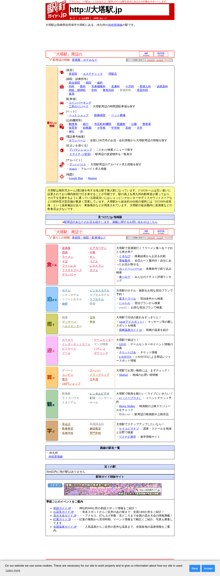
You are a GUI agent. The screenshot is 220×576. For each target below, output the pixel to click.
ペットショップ (79, 115)
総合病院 (74, 82)
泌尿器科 (162, 86)
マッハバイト (77, 164)
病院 (88, 82)
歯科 (100, 82)
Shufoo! (123, 374)
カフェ (94, 270)
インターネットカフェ (76, 344)
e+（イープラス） (130, 398)
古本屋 (94, 379)
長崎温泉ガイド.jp (130, 329)
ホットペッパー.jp (130, 268)
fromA (73, 168)
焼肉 (65, 252)
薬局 (71, 93)
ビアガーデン (98, 248)
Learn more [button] (13, 570)
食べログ (124, 276)
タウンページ (77, 140)
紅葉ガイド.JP (62, 519)
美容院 (73, 73)
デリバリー (69, 274)
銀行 (86, 124)
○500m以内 (150, 60)
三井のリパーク (79, 106)
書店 (65, 379)
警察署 (146, 124)
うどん (94, 261)
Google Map (76, 178)
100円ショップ (71, 383)
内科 (71, 86)
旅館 (65, 303)
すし (92, 256)
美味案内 (124, 260)
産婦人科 (145, 86)
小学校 (101, 127)
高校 (128, 127)
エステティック (93, 73)
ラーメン (67, 256)
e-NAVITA (125, 356)
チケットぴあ (127, 352)
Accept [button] (208, 568)
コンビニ (67, 374)
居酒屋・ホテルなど (84, 59)
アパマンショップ (80, 149)
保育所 (73, 127)
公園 (134, 124)
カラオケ (67, 339)
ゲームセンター (104, 339)
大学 (139, 127)
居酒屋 (66, 248)
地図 (146, 53)
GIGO (122, 344)
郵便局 (73, 124)
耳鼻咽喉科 (98, 86)
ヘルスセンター (72, 326)
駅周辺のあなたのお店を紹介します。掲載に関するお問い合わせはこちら (111, 222)
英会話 (66, 424)
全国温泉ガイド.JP (65, 526)
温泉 (92, 317)
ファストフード (72, 270)
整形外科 (108, 90)
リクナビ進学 (127, 436)
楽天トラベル (127, 298)
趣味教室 (95, 428)
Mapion (92, 178)
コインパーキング (80, 102)
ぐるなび (124, 256)
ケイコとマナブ (129, 428)
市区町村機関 (102, 124)
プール (66, 353)
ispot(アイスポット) (131, 321)
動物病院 (100, 115)
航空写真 (161, 53)
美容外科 (142, 90)
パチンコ (99, 348)
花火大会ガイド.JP (65, 515)
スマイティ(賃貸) (80, 154)
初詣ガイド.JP (62, 508)
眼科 (83, 86)
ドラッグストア (99, 374)
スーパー (95, 370)
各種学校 (67, 433)
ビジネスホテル (99, 290)
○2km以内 (159, 60)
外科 (94, 90)
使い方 (72, 18)
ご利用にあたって (100, 18)
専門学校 (95, 433)
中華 (92, 252)
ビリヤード (69, 348)
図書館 (121, 124)
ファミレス (69, 265)
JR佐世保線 (115, 24)
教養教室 (67, 428)
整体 (92, 321)
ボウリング (101, 353)
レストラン (97, 265)
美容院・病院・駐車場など (89, 237)
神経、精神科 (77, 90)
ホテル (66, 290)
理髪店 (112, 73)
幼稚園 (87, 127)
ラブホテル (97, 299)
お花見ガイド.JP (63, 511)
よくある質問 (83, 18)
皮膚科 (115, 86)
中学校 (115, 127)
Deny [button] (195, 568)
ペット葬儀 (118, 115)
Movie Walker (127, 406)
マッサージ (69, 321)
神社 (71, 131)
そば (65, 261)
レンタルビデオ (99, 393)
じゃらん (124, 303)
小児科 (129, 86)
